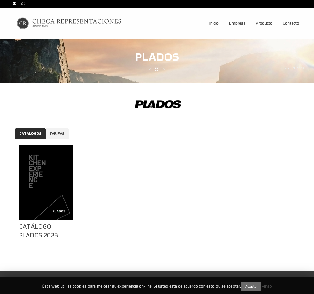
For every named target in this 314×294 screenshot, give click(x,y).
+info (267, 286)
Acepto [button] (251, 286)
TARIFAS (57, 133)
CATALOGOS (30, 133)
